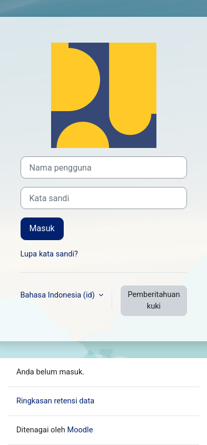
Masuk (42, 228)
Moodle (80, 429)
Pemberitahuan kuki (153, 300)
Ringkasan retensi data (55, 401)
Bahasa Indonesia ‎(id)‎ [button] (59, 295)
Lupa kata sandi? (49, 254)
